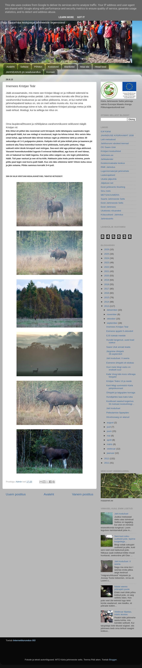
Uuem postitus (16, 494)
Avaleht (10, 66)
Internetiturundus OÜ (24, 640)
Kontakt (50, 72)
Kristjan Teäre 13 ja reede (119, 381)
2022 (107, 267)
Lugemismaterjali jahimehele (115, 171)
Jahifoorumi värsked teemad (115, 143)
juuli (109, 427)
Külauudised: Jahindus (112, 214)
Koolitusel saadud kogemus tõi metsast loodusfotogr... (120, 402)
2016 (107, 293)
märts (110, 444)
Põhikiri (38, 66)
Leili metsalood (108, 139)
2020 (107, 275)
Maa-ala (84, 66)
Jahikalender (107, 159)
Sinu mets (106, 191)
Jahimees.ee (107, 155)
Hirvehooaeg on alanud (117, 417)
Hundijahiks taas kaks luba (119, 397)
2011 (107, 463)
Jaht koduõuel (113, 408)
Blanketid (69, 66)
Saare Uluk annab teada (118, 347)
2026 (107, 249)
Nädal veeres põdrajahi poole (121, 587)
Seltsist (24, 66)
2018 (107, 284)
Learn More (66, 17)
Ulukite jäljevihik (109, 179)
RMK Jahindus (108, 167)
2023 (107, 262)
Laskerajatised (108, 175)
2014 (107, 302)
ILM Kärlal (106, 131)
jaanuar (111, 453)
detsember (112, 310)
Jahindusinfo (107, 218)
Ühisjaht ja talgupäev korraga (120, 392)
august (110, 422)
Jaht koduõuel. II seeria (117, 358)
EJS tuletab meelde (116, 335)
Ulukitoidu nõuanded (111, 210)
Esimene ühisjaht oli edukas (120, 363)
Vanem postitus (82, 494)
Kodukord (53, 66)
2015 (107, 297)
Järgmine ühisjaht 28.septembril (115, 352)
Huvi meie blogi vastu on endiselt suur (118, 368)
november (112, 314)
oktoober (111, 318)
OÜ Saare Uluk (108, 147)
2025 (107, 254)
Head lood (100, 66)
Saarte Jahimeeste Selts (113, 199)
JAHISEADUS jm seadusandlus (23, 72)
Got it (81, 17)
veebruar (111, 448)
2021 (107, 271)
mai (109, 435)
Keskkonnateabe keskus (113, 163)
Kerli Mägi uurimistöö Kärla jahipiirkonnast (119, 386)
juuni (109, 431)
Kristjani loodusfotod (111, 151)
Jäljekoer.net (107, 183)
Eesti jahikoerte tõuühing (113, 187)
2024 (107, 258)
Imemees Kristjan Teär (117, 327)
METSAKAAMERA (110, 195)
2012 (107, 458)
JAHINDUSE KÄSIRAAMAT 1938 (117, 135)
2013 (107, 306)
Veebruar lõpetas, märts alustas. (123, 613)
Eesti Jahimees (108, 207)
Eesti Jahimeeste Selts (112, 203)
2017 (107, 288)
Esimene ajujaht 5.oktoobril (119, 331)
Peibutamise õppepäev (117, 412)
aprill (109, 440)
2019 (107, 280)
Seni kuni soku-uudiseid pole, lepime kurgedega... (124, 539)
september (112, 323)
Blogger (113, 659)
